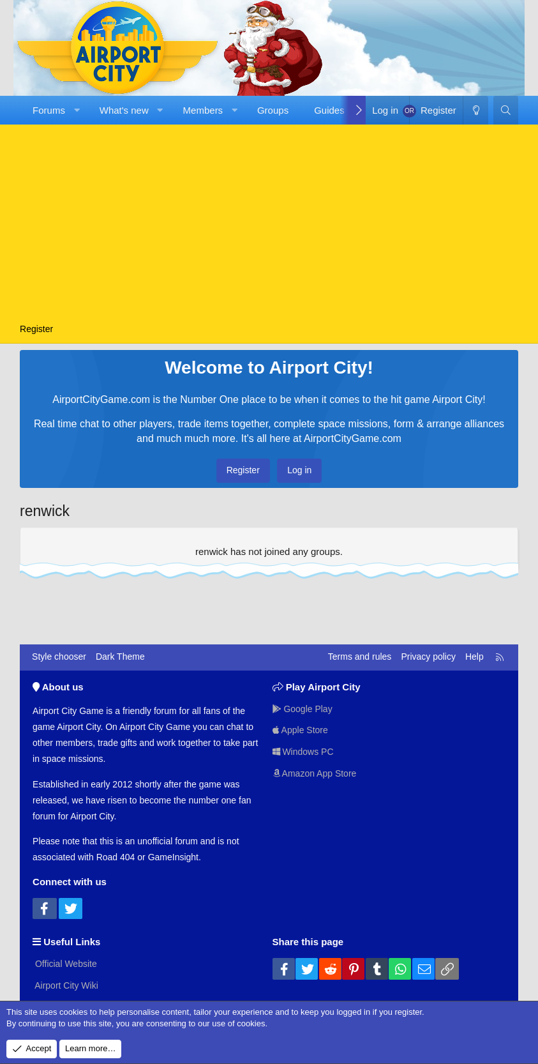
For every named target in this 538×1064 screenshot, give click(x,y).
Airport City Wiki (65, 985)
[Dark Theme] (475, 110)
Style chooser (59, 656)
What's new (124, 110)
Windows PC (303, 752)
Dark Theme (120, 656)
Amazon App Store (315, 773)
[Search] (505, 110)
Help (474, 656)
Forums (49, 110)
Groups (272, 110)
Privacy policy (428, 656)
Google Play (303, 709)
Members (203, 110)
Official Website (65, 964)
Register (36, 329)
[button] (76, 110)
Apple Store (300, 730)
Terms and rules (360, 656)
